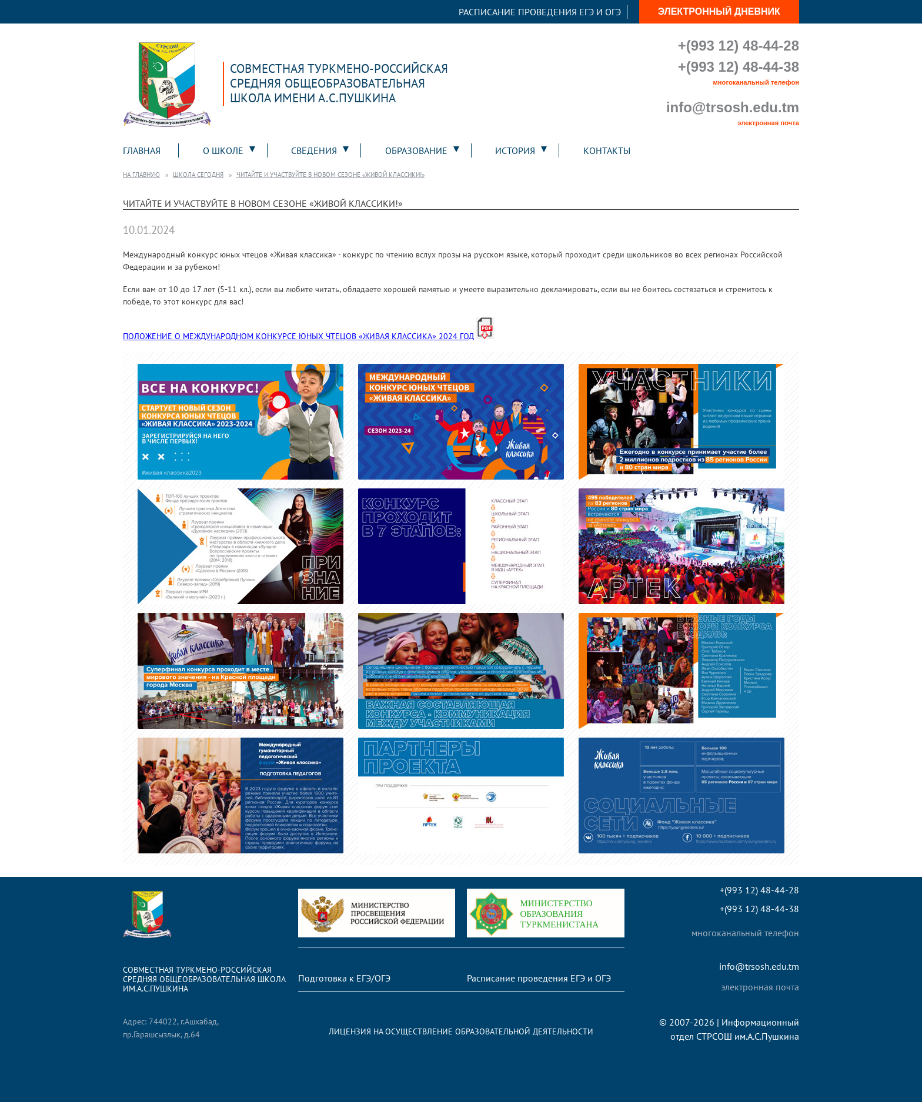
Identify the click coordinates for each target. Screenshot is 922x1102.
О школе (223, 150)
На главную (141, 174)
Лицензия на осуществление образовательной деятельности (461, 1031)
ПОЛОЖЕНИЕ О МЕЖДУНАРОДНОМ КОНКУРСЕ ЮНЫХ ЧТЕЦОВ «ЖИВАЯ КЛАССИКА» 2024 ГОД (298, 335)
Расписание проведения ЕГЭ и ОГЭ (540, 12)
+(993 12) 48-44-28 (738, 45)
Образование (416, 150)
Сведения (314, 150)
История (515, 150)
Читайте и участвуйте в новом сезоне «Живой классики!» (330, 174)
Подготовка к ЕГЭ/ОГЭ (344, 978)
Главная (142, 150)
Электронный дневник (719, 11)
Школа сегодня (198, 174)
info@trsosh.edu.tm (732, 107)
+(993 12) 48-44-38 (738, 67)
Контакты (606, 150)
